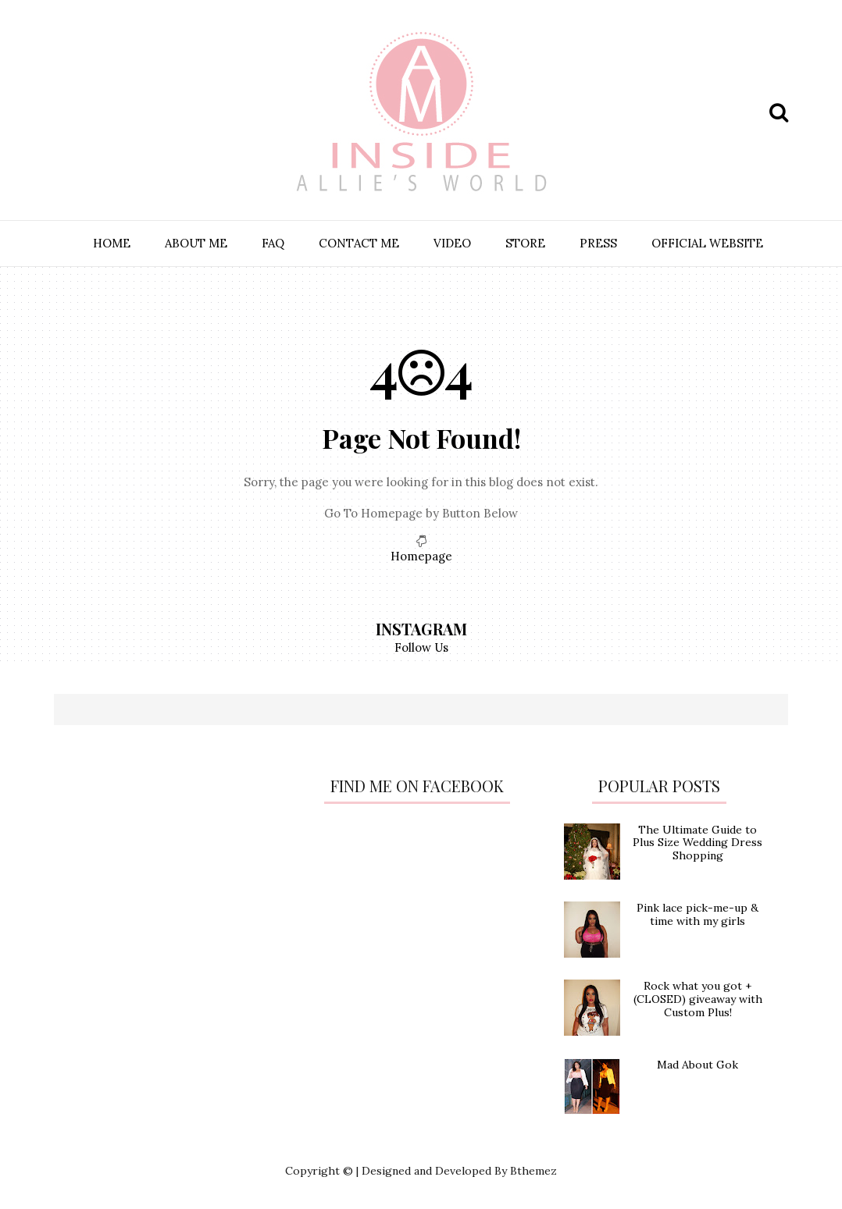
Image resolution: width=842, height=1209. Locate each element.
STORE (525, 243)
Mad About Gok (697, 1065)
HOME (111, 243)
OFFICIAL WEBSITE (707, 243)
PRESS (598, 243)
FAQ (273, 243)
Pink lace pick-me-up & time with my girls (697, 914)
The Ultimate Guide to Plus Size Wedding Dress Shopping (697, 843)
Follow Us (421, 647)
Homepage (421, 556)
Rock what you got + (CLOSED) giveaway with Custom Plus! (697, 999)
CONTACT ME (359, 243)
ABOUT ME (196, 243)
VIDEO (452, 243)
